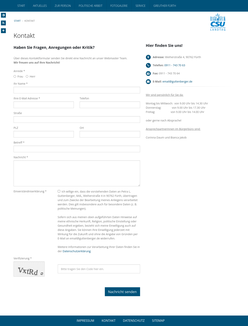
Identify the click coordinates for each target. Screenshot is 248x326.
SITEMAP (158, 320)
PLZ (16, 128)
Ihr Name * (21, 83)
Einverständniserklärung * (30, 191)
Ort (82, 128)
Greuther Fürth (164, 6)
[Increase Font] (3, 30)
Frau (18, 76)
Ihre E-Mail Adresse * (27, 98)
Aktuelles (40, 6)
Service (140, 6)
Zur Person (63, 6)
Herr (30, 76)
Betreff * (19, 142)
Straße (18, 113)
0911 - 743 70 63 (174, 65)
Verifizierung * (23, 258)
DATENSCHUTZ (134, 320)
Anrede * (19, 71)
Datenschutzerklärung (76, 251)
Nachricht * (21, 157)
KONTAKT (108, 320)
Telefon (84, 98)
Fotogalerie (119, 6)
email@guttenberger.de (177, 81)
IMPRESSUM (85, 320)
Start (21, 6)
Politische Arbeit (90, 6)
